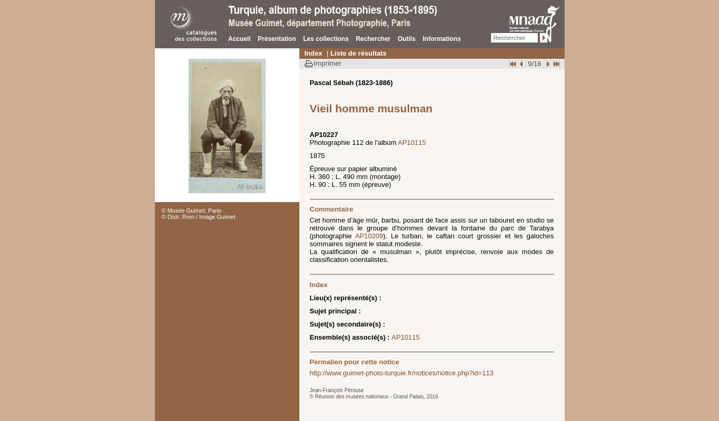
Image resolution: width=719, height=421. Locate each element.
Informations (442, 39)
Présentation (277, 39)
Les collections (326, 39)
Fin (555, 64)
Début (513, 64)
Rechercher (373, 39)
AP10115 (412, 142)
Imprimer (328, 63)
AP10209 (369, 236)
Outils (406, 39)
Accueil (239, 39)
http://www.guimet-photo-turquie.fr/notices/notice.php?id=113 (402, 373)
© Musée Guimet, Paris (192, 210)
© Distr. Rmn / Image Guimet (199, 217)
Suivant (546, 64)
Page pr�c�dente (522, 64)
